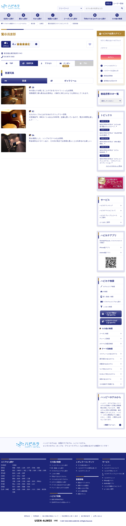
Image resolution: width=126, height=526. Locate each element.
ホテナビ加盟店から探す (58, 482)
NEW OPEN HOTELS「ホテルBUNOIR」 (109, 149)
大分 (33, 489)
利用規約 (36, 516)
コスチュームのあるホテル (111, 354)
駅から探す (23, 16)
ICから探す (37, 16)
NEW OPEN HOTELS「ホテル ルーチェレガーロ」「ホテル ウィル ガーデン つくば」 (111, 159)
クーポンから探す (70, 16)
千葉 (30, 470)
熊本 (28, 489)
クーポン (65, 63)
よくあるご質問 (111, 222)
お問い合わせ (97, 516)
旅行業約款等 (85, 516)
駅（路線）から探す (57, 468)
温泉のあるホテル (111, 379)
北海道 (14, 465)
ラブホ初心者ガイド (83, 465)
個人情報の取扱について (50, 516)
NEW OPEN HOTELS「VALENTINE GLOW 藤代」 (111, 132)
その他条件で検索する (111, 384)
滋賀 (28, 481)
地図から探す (53, 16)
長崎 (23, 489)
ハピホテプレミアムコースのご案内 (111, 216)
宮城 (33, 468)
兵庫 (18, 481)
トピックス (106, 115)
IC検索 (103, 292)
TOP (9, 63)
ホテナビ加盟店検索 (111, 344)
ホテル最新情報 (81, 491)
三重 (28, 478)
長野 (23, 473)
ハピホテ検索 (107, 281)
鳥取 (23, 484)
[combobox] (101, 8)
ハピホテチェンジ (108, 478)
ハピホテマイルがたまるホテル (109, 322)
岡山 (13, 484)
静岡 (23, 478)
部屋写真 (27, 63)
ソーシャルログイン (110, 65)
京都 (23, 481)
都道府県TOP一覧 (110, 94)
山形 (23, 468)
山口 (33, 484)
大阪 (13, 481)
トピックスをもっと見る (114, 166)
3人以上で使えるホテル (111, 374)
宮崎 (38, 489)
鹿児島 (44, 489)
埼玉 (25, 470)
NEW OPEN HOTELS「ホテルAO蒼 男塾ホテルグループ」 (110, 123)
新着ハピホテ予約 (82, 488)
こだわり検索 (106, 307)
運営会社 (27, 516)
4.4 (14, 44)
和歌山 (39, 481)
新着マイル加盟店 (82, 485)
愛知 (13, 478)
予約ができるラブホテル (58, 476)
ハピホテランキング (111, 205)
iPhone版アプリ (111, 247)
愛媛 (23, 486)
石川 (13, 476)
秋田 (18, 468)
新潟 (13, 473)
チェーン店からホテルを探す (59, 487)
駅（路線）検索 (106, 297)
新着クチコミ (81, 494)
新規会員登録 (108, 76)
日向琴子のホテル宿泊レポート (60, 502)
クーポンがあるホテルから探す (60, 485)
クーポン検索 (111, 333)
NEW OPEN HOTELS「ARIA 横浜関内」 (110, 141)
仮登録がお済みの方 (110, 81)
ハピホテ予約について (109, 471)
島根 (28, 484)
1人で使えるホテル (111, 369)
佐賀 (18, 489)
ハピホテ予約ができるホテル (109, 314)
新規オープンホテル (83, 482)
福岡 (13, 489)
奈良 (33, 481)
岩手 (28, 468)
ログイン (111, 57)
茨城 (39, 470)
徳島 (18, 486)
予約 (83, 63)
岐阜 (18, 478)
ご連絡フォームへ (109, 425)
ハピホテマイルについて (111, 210)
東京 (13, 470)
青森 (13, 468)
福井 (23, 476)
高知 (28, 486)
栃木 (35, 470)
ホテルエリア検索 (107, 286)
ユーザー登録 (118, 3)
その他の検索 (117, 16)
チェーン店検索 (111, 338)
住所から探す (9, 16)
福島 (38, 468)
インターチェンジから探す (59, 465)
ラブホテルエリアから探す (110, 302)
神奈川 (19, 470)
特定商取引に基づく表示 (70, 516)
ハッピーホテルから (111, 397)
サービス (105, 200)
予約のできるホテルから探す (95, 16)
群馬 (44, 470)
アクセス (46, 63)
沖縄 (13, 492)
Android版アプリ (111, 252)
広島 (18, 484)
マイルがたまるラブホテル (59, 479)
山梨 (18, 473)
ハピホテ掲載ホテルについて (112, 486)
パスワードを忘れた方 (111, 71)
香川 (13, 486)
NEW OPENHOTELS (56, 499)
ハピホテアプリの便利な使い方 (86, 468)
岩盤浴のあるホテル (111, 364)
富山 (18, 476)
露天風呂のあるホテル (111, 359)
